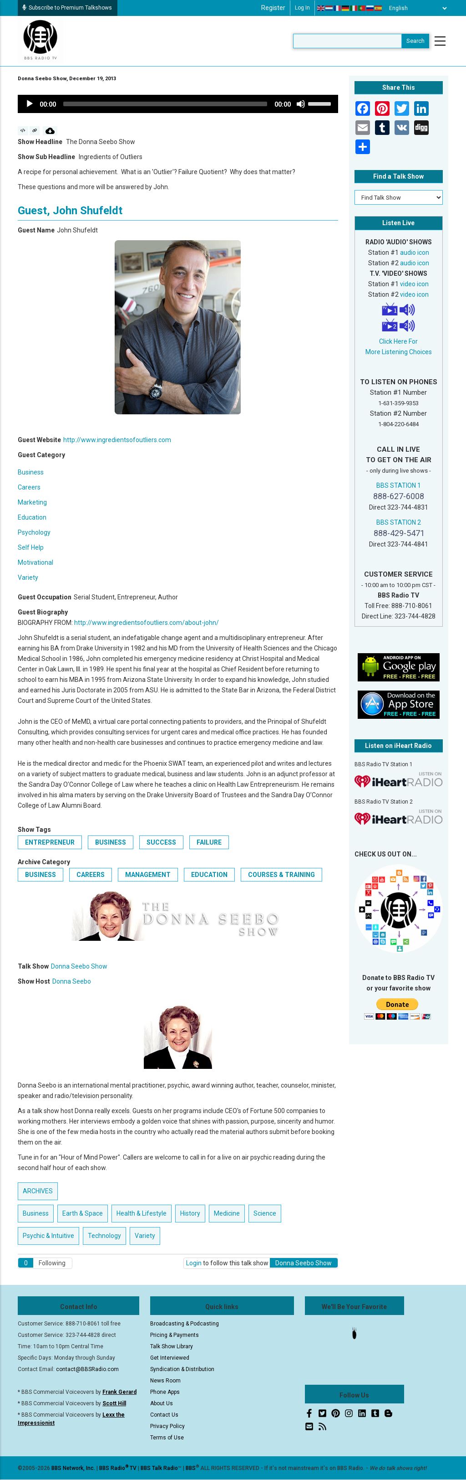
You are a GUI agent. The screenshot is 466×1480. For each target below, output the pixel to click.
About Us (161, 1403)
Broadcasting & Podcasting (184, 1323)
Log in (302, 8)
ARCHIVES (38, 1191)
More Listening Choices (398, 352)
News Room (165, 1380)
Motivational (35, 562)
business (110, 842)
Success (161, 842)
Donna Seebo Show (79, 966)
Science (264, 1213)
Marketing (32, 502)
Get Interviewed (169, 1358)
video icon (414, 284)
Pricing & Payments (174, 1335)
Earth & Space (82, 1213)
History (190, 1213)
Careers (29, 487)
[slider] (165, 104)
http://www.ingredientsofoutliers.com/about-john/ (146, 622)
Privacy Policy (167, 1426)
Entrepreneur (50, 842)
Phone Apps (165, 1392)
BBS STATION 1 (398, 485)
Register (273, 7)
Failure (209, 842)
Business (31, 472)
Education (32, 517)
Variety (28, 577)
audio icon (414, 252)
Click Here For (398, 341)
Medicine (227, 1213)
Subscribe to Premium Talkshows (67, 8)
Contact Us (164, 1415)
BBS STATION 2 (398, 522)
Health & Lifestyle (141, 1213)
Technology (104, 1235)
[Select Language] (415, 8)
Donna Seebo (71, 981)
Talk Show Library (171, 1346)
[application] (178, 104)
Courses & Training (281, 874)
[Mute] (300, 103)
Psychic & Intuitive (48, 1235)
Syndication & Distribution (182, 1369)
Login (194, 1263)
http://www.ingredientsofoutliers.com (117, 439)
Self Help (31, 547)
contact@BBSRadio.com (87, 1369)
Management (148, 874)
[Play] (29, 103)
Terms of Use (167, 1437)
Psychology (34, 532)
